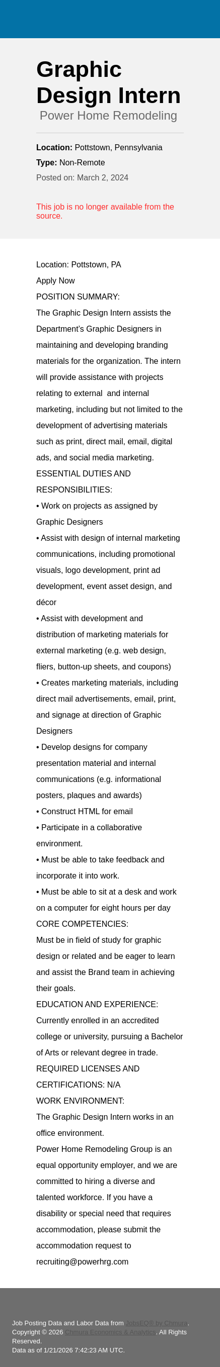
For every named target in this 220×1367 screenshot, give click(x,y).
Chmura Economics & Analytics (110, 1332)
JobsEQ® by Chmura (156, 1323)
